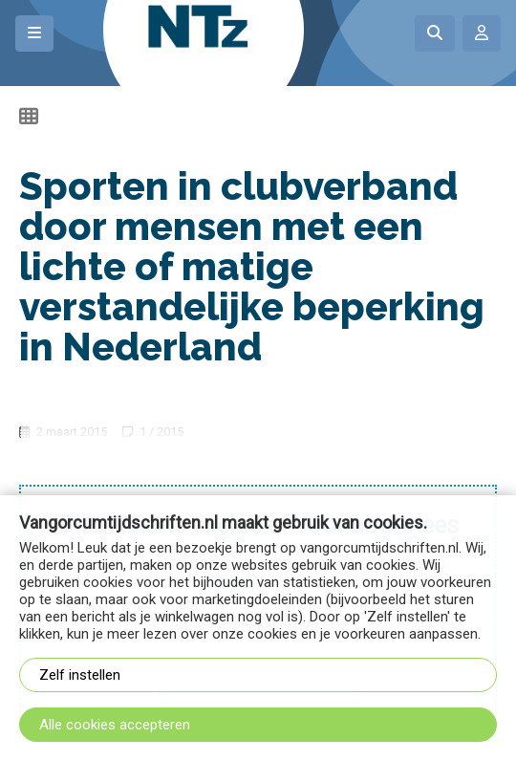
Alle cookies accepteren (114, 724)
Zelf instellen (79, 675)
